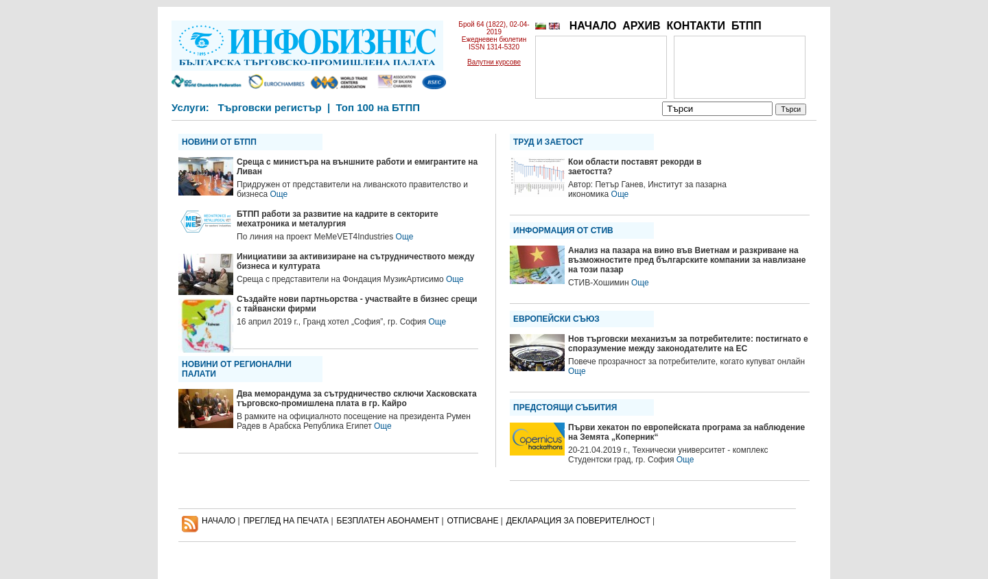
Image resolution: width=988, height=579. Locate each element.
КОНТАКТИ (695, 26)
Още (278, 194)
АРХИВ (641, 26)
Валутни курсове (494, 62)
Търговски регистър (269, 107)
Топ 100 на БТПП (378, 107)
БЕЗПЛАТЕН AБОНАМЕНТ (388, 520)
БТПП (746, 26)
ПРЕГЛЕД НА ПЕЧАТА (286, 520)
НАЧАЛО (593, 26)
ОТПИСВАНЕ (473, 520)
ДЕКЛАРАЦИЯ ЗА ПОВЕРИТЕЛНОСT (578, 520)
